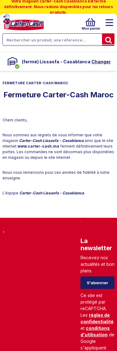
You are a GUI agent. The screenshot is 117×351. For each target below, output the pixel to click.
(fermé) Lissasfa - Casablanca (56, 61)
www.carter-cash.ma (38, 146)
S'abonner (97, 282)
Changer (101, 61)
